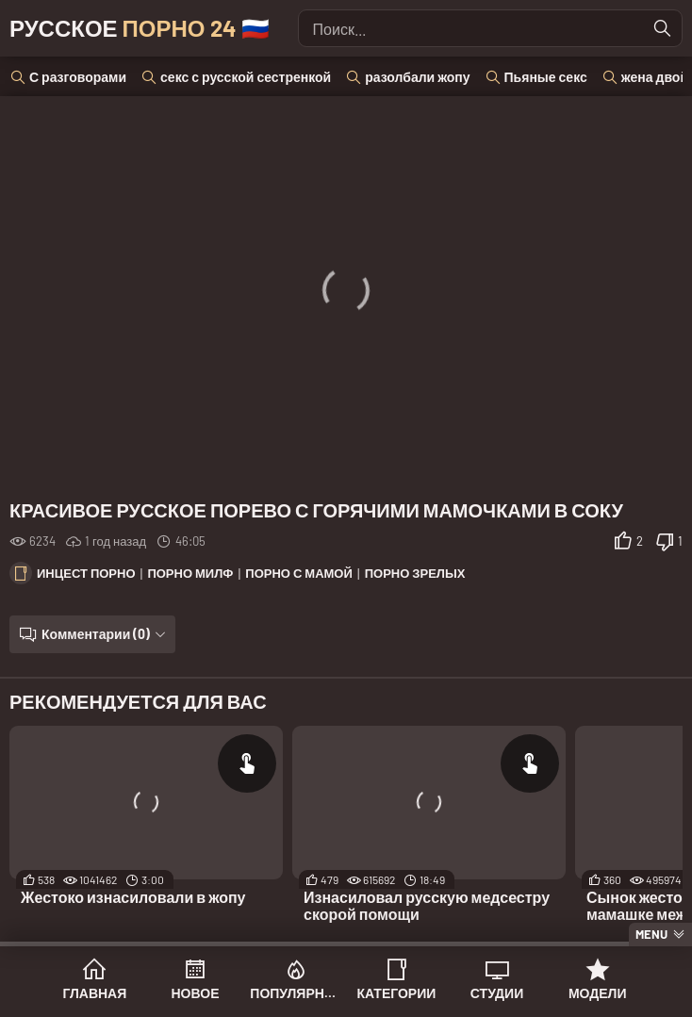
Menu (651, 934)
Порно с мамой (299, 573)
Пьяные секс (545, 77)
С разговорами (77, 77)
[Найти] (662, 28)
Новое (196, 993)
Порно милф (190, 573)
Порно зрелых (415, 573)
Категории (396, 993)
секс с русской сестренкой (245, 77)
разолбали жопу (417, 77)
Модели (597, 993)
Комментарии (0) (95, 634)
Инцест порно (86, 573)
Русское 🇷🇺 (139, 27)
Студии (496, 993)
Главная (94, 993)
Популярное (295, 993)
